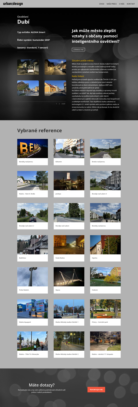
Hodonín (95, 290)
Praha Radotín (24, 290)
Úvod (101, 4)
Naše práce (112, 4)
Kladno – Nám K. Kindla (27, 194)
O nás (121, 4)
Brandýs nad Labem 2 (26, 226)
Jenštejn (58, 194)
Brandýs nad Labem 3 (99, 194)
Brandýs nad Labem (62, 226)
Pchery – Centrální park (100, 322)
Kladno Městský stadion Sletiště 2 (67, 354)
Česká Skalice (60, 258)
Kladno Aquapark (25, 322)
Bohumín (59, 162)
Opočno (94, 258)
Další (63, 104)
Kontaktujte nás (96, 389)
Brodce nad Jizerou (98, 162)
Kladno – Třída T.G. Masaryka (29, 354)
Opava (58, 290)
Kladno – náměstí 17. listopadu (102, 354)
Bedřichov (22, 258)
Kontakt (131, 4)
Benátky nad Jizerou (26, 162)
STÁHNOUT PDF (78, 49)
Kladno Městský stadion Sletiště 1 (67, 322)
